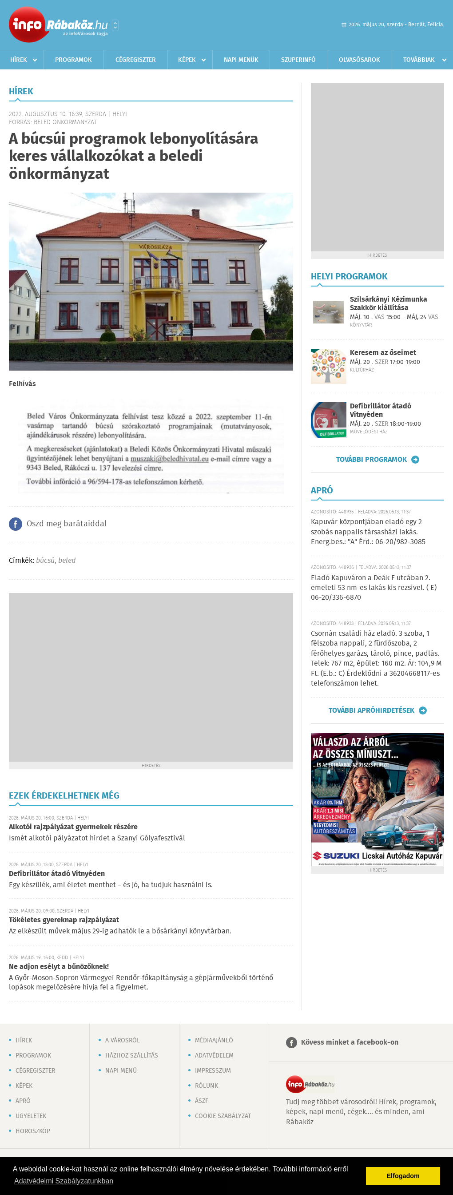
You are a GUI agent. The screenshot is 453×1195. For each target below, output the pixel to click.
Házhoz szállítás (131, 1056)
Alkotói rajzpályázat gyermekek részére (73, 827)
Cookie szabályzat (223, 1116)
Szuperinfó (298, 60)
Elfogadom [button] (403, 1175)
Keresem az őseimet (383, 353)
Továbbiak (419, 60)
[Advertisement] (83, 676)
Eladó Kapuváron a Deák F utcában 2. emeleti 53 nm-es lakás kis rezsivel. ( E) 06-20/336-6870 (374, 588)
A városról (122, 1041)
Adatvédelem (214, 1056)
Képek (187, 60)
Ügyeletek (31, 1116)
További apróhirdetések (371, 711)
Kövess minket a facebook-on (349, 1042)
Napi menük (241, 60)
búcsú (45, 560)
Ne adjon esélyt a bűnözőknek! (59, 967)
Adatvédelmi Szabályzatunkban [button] (63, 1181)
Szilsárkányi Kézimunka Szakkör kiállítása (388, 304)
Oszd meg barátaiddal (67, 524)
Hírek (18, 60)
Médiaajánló (214, 1041)
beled (67, 560)
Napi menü (121, 1071)
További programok (371, 460)
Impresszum (213, 1071)
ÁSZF (201, 1101)
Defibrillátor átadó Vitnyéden (57, 874)
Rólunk (206, 1086)
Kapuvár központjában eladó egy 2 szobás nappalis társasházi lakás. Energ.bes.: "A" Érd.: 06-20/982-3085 (368, 532)
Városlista (115, 25)
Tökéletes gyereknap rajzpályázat (64, 920)
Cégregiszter (135, 60)
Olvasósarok (359, 60)
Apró (23, 1101)
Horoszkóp (33, 1131)
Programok (73, 60)
